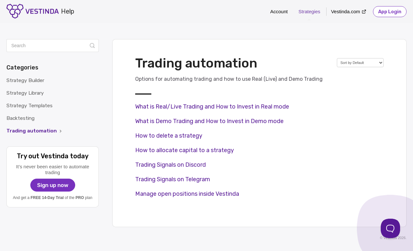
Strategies (309, 14)
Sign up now (52, 185)
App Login (389, 12)
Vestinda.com (345, 11)
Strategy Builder (25, 80)
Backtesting (20, 118)
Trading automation (34, 131)
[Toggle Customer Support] (390, 228)
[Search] (52, 45)
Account (279, 11)
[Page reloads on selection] (360, 62)
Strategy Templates (29, 105)
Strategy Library (25, 93)
